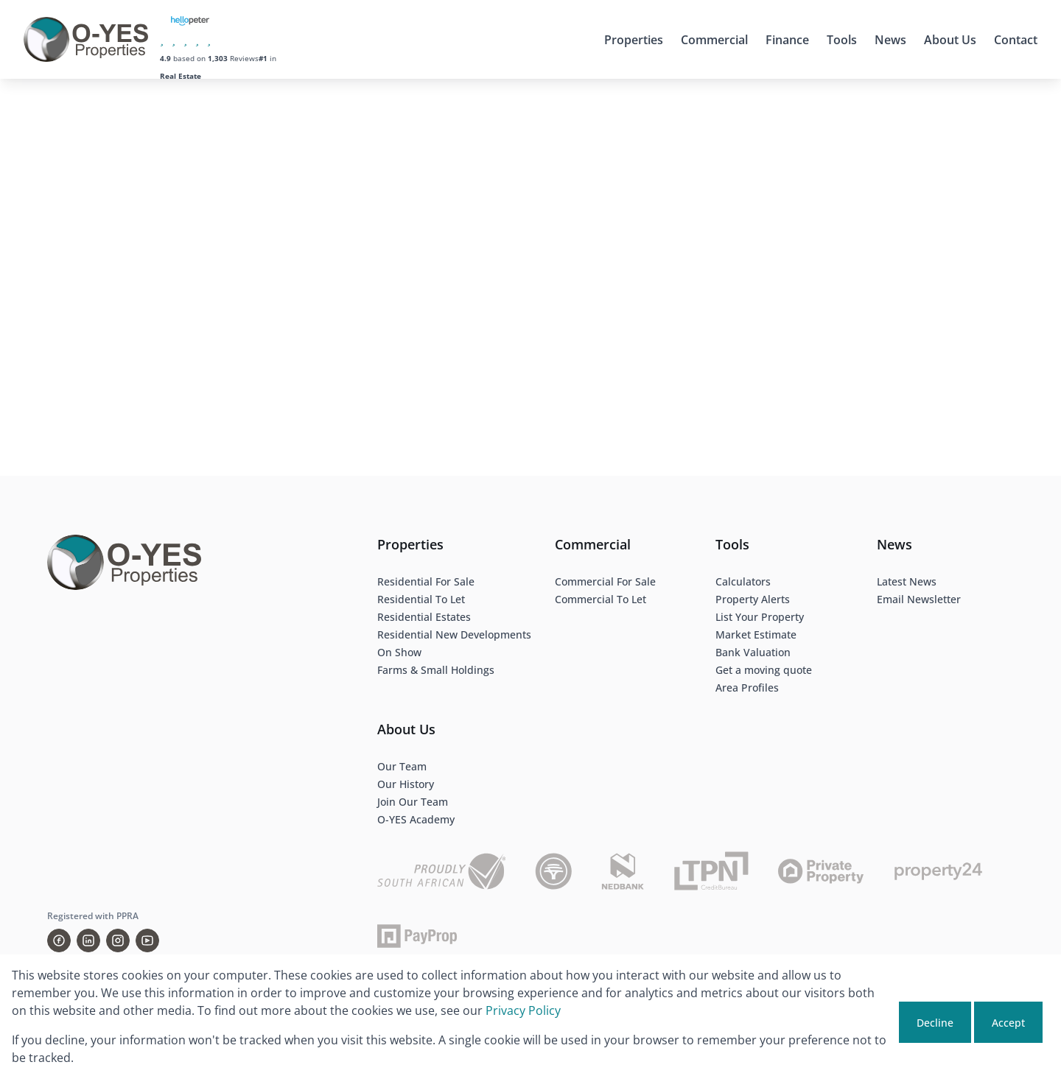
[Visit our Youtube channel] (147, 940)
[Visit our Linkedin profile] (88, 940)
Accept (1008, 1023)
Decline (935, 1023)
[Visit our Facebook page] (59, 940)
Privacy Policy (523, 1010)
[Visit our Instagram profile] (118, 940)
